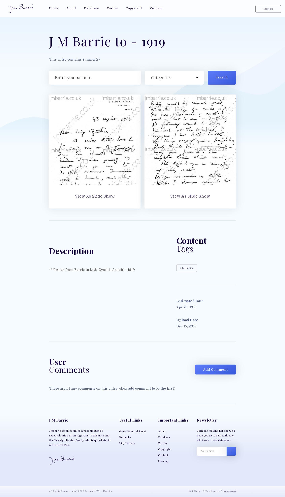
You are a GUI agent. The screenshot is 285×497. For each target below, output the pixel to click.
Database (164, 437)
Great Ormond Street (132, 431)
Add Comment (215, 370)
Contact (163, 455)
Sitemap (163, 461)
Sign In (268, 8)
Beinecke (125, 437)
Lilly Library (127, 443)
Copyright (164, 449)
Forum (162, 443)
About (162, 431)
